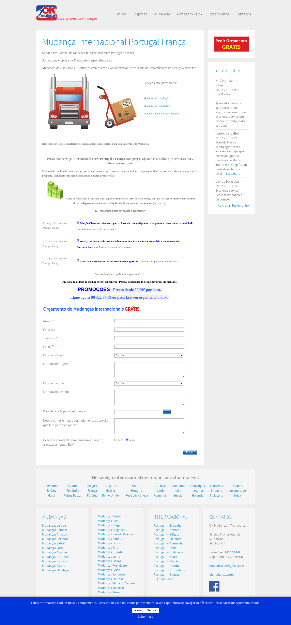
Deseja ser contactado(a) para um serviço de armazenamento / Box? (73, 442)
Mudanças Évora (109, 543)
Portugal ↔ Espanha (168, 525)
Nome (48, 321)
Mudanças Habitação (56, 570)
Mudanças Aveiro (109, 516)
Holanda (197, 495)
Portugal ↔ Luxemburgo (170, 570)
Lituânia (216, 490)
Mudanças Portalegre (112, 565)
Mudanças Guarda (110, 552)
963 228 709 (233, 552)
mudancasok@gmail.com (226, 566)
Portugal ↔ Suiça (165, 557)
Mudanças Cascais (54, 561)
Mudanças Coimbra (111, 539)
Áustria (73, 486)
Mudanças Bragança (111, 530)
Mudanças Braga (109, 525)
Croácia (160, 486)
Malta (51, 495)
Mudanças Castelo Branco (115, 534)
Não (132, 440)
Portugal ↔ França (166, 530)
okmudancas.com (221, 575)
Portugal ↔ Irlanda (167, 566)
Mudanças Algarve (54, 552)
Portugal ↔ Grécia (166, 561)
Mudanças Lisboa (54, 525)
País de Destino (53, 383)
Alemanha (51, 486)
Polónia (92, 495)
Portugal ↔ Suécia (166, 575)
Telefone (50, 338)
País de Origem (53, 355)
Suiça (237, 495)
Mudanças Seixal (53, 543)
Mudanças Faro (52, 548)
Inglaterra (216, 495)
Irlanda (160, 490)
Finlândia (72, 490)
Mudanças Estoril (53, 566)
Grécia (110, 490)
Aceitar (138, 610)
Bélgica (92, 486)
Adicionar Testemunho (233, 205)
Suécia (177, 495)
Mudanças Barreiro (55, 539)
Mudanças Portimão (56, 557)
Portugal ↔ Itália (165, 548)
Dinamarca (177, 486)
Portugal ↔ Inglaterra (168, 552)
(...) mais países (164, 579)
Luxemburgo (237, 490)
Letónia (198, 490)
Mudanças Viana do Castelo (116, 583)
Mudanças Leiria (109, 556)
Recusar (152, 610)
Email (48, 347)
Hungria (136, 490)
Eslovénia (216, 486)
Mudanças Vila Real (111, 588)
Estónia (51, 490)
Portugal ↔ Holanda (167, 539)
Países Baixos (73, 495)
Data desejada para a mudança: (64, 411)
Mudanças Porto (109, 570)
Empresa (49, 330)
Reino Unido (110, 495)
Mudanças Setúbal (54, 530)
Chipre (136, 486)
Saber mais (145, 617)
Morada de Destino (56, 392)
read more (233, 174)
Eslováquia (197, 486)
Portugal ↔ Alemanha (169, 543)
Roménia (160, 495)
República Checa (136, 495)
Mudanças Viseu (109, 592)
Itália (177, 490)
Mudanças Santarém (112, 574)
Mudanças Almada (54, 534)
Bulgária (110, 486)
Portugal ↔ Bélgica (167, 534)
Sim (120, 440)
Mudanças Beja (108, 521)
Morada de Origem (55, 364)
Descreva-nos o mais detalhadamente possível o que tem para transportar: (75, 423)
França (92, 490)
